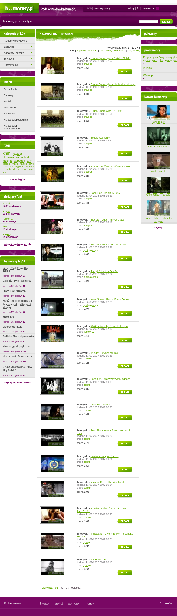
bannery (45, 603)
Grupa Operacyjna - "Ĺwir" (106, 111)
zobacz (122, 70)
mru (30, 169)
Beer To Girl (158, 120)
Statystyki (9, 113)
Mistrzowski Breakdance (17, 356)
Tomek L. (88, 331)
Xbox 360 (8, 316)
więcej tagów (17, 179)
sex (12, 166)
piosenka (8, 157)
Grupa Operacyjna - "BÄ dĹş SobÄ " (111, 58)
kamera (30, 166)
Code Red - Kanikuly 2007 (105, 192)
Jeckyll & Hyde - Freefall (104, 271)
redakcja (90, 603)
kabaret (17, 153)
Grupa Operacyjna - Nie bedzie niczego (113, 84)
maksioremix (90, 250)
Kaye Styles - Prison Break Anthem (110, 299)
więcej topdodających (17, 244)
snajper (87, 63)
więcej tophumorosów (17, 382)
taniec (23, 164)
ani (4, 172)
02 (62, 587)
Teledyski (27, 21)
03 (67, 587)
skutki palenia (158, 170)
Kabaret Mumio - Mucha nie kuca (158, 218)
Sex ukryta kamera (158, 145)
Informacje (10, 107)
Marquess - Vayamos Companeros (110, 166)
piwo (31, 164)
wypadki (20, 166)
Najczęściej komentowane (12, 127)
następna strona (129, 588)
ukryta (16, 169)
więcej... (159, 227)
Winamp (148, 75)
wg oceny (134, 50)
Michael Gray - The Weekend (107, 482)
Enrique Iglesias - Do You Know (108, 244)
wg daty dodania (86, 50)
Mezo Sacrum (98, 559)
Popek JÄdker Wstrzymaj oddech (110, 379)
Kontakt (8, 101)
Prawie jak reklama (14, 290)
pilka (24, 169)
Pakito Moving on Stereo (105, 456)
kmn (6, 153)
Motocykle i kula (12, 326)
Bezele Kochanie (100, 137)
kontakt (59, 603)
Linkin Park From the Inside (15, 269)
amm (30, 160)
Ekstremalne (11, 65)
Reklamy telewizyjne (15, 40)
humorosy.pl (10, 21)
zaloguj (132, 8)
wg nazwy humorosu (112, 50)
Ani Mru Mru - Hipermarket (19, 336)
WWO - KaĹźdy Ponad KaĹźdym (109, 326)
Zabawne (9, 46)
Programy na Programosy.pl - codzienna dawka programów (160, 58)
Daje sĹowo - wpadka (17, 280)
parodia (6, 164)
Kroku (6, 226)
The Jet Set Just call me (104, 353)
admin (6, 211)
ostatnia (75, 587)
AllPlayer (148, 67)
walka (16, 164)
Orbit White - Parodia (158, 193)
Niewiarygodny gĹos (16, 346)
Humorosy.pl (7, 5)
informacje (74, 603)
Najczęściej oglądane (16, 119)
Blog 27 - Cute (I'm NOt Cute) (107, 219)
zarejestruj (148, 8)
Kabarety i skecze (14, 52)
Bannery (8, 95)
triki (6, 166)
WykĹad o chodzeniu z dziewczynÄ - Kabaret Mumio (17, 303)
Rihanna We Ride (101, 404)
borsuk (87, 358)
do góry (168, 603)
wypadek (19, 160)
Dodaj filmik (10, 89)
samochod (22, 157)
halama (7, 160)
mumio (7, 169)
